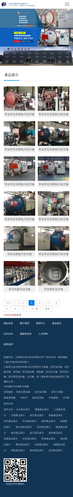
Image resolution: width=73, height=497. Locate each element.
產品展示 (57, 323)
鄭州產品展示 (37, 450)
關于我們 (24, 323)
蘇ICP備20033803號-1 (17, 362)
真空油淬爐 (56, 367)
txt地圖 (25, 386)
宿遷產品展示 (11, 438)
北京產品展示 (23, 409)
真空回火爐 (51, 371)
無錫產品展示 (56, 415)
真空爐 (16, 371)
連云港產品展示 (24, 427)
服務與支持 (26, 333)
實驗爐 (39, 371)
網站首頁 (8, 323)
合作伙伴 (8, 333)
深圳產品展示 (56, 450)
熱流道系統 (38, 397)
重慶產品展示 (42, 409)
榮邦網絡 (63, 357)
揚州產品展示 (18, 432)
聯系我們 (8, 344)
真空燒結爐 (28, 371)
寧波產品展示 (48, 438)
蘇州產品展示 (48, 421)
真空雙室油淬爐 (16, 376)
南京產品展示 (37, 415)
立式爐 (30, 376)
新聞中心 (40, 323)
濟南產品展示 (18, 450)
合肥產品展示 (41, 444)
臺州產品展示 (23, 444)
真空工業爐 (42, 367)
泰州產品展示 (56, 432)
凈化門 (23, 397)
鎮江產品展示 (37, 432)
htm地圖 (17, 386)
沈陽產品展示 (18, 415)
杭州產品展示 (30, 438)
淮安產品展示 (44, 427)
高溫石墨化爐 (23, 392)
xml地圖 (8, 386)
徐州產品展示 (11, 421)
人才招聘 (43, 333)
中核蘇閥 (53, 397)
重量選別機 (9, 397)
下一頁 (34, 308)
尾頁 (47, 308)
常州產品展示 (30, 421)
